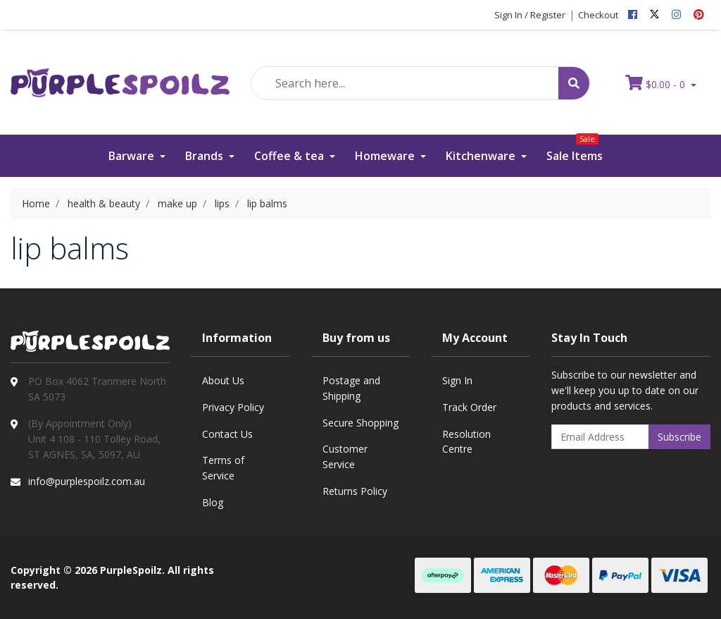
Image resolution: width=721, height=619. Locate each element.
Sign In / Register (529, 14)
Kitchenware (482, 156)
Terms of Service (223, 467)
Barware (132, 156)
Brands (205, 156)
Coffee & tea (290, 156)
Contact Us (227, 434)
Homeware (386, 156)
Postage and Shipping (351, 388)
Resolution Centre (466, 441)
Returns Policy (354, 491)
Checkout (598, 14)
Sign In (457, 380)
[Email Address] (600, 436)
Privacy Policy (233, 407)
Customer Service (345, 456)
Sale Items (574, 149)
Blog (212, 502)
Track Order (469, 407)
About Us (223, 380)
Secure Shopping (360, 422)
